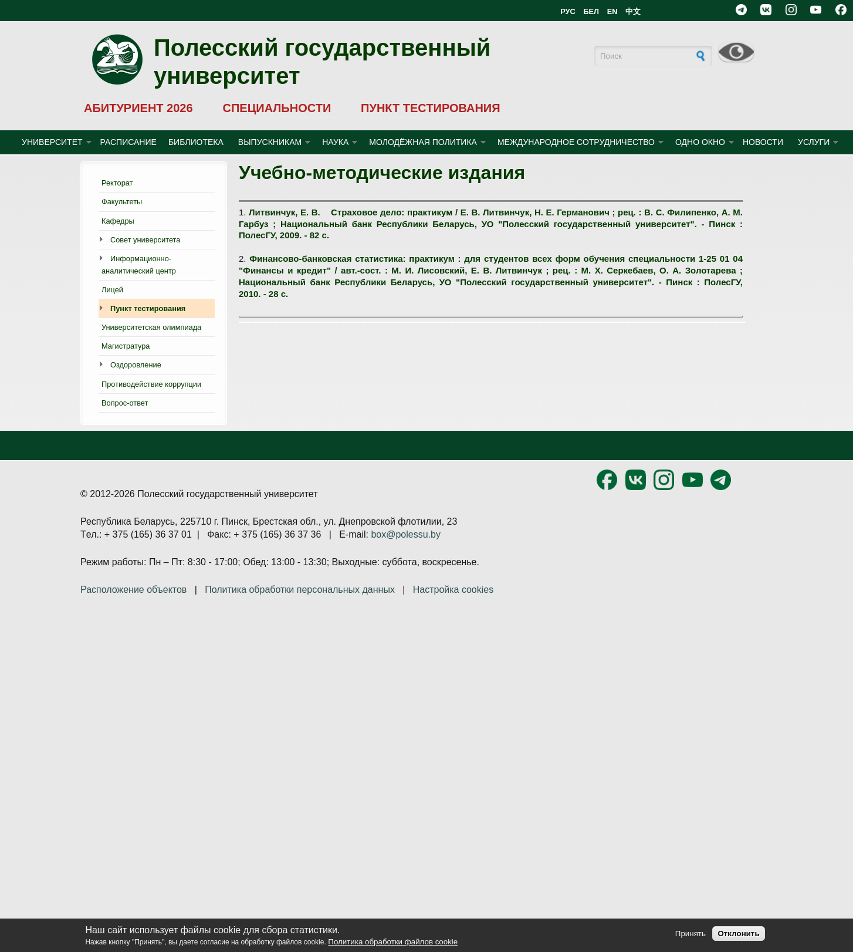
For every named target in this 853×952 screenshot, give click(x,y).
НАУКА (335, 142)
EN (612, 11)
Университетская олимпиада (151, 327)
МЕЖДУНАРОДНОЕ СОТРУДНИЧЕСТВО (576, 142)
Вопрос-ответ (124, 403)
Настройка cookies (453, 590)
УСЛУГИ (814, 142)
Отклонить (738, 933)
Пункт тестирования (147, 308)
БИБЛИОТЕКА (196, 142)
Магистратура (125, 346)
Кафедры (117, 221)
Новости (763, 142)
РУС (568, 11)
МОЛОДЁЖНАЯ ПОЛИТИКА (423, 142)
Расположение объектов (133, 590)
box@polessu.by (406, 534)
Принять (690, 933)
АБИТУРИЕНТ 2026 (138, 108)
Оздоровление (135, 364)
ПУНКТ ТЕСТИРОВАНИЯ (430, 108)
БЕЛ (591, 11)
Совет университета (145, 239)
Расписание (128, 142)
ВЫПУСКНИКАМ (270, 142)
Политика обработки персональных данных (300, 590)
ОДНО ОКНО (700, 142)
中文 (633, 11)
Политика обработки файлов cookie (393, 941)
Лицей (112, 289)
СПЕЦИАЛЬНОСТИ (276, 108)
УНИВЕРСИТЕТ (52, 142)
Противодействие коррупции (151, 384)
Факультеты (121, 201)
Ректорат (117, 182)
